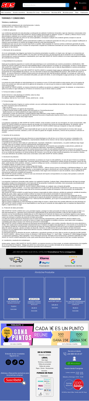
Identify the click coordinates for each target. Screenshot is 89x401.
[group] (44, 298)
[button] (75, 7)
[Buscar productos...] (43, 5)
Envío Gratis (14, 309)
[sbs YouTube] (21, 362)
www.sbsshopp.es (38, 64)
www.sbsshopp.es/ (28, 82)
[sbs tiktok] (15, 362)
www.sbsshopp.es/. (10, 212)
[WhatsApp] (73, 363)
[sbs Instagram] (8, 362)
